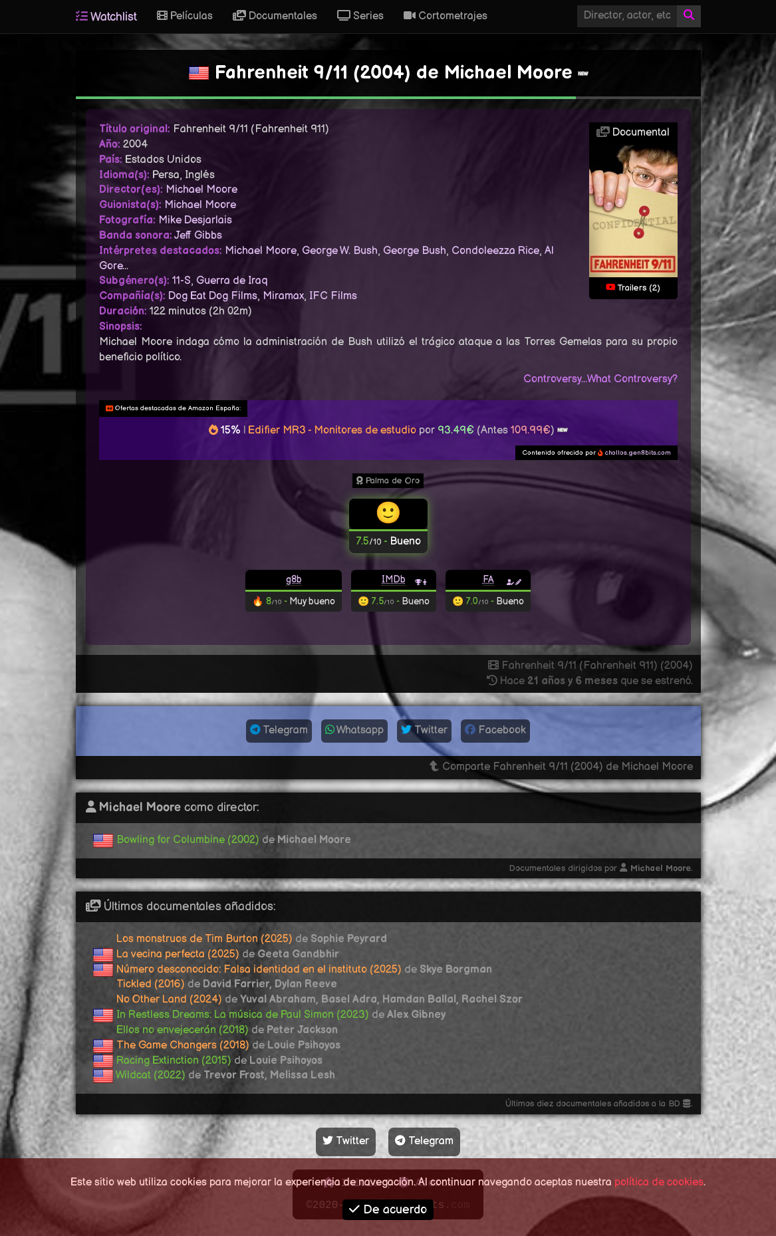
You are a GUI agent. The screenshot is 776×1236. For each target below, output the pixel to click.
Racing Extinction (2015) (173, 1060)
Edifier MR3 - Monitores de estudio (332, 430)
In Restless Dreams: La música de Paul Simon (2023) (242, 1015)
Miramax (283, 296)
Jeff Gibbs (198, 235)
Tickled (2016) (150, 984)
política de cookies (659, 1182)
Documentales (275, 16)
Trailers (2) (633, 288)
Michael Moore (201, 190)
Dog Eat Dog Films (212, 296)
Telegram (279, 730)
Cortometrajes (445, 16)
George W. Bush (340, 251)
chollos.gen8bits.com (638, 453)
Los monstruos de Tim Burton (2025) (204, 939)
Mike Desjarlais (195, 220)
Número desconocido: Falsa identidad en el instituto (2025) (259, 969)
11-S (181, 281)
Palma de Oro (388, 480)
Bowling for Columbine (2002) (187, 840)
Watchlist (106, 17)
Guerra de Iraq (231, 281)
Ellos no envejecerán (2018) (182, 1030)
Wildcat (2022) (151, 1075)
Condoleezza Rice (495, 251)
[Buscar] (689, 16)
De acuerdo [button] (388, 1210)
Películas (185, 16)
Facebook (495, 730)
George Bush (414, 251)
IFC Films (333, 296)
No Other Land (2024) (169, 999)
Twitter (424, 730)
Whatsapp (354, 730)
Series (360, 16)
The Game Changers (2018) (182, 1045)
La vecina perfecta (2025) (177, 954)
